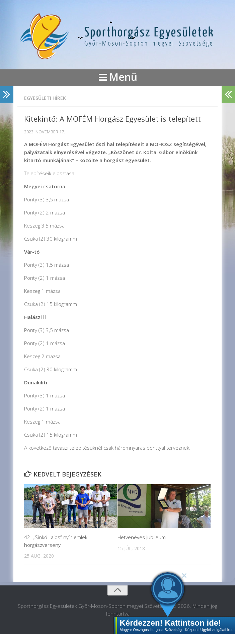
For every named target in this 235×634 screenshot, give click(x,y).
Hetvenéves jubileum (142, 537)
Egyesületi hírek (45, 98)
